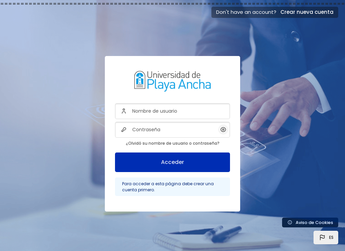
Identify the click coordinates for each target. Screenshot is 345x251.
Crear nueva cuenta (307, 12)
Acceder (172, 162)
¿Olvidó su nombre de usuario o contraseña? (173, 143)
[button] (326, 237)
